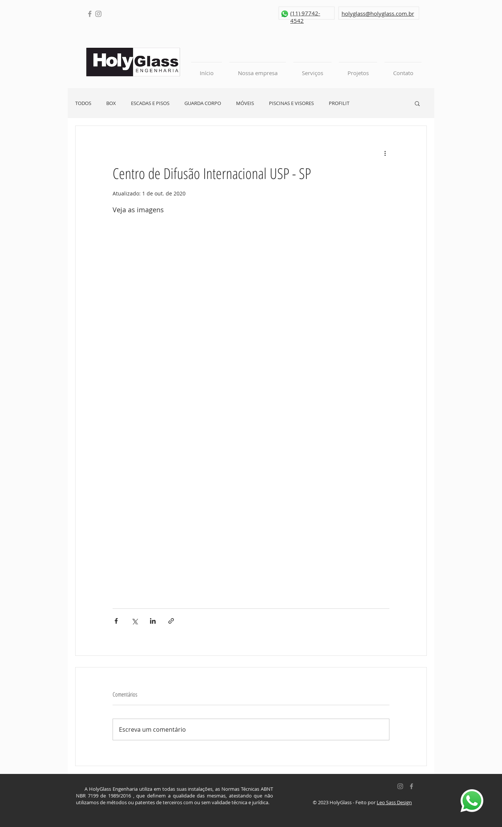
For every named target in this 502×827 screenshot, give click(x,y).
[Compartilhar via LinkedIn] (152, 620)
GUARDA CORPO (202, 103)
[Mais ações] (384, 152)
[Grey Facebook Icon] (411, 786)
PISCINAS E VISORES (291, 103)
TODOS (83, 103)
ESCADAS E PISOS (150, 103)
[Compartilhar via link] (171, 620)
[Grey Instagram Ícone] (400, 786)
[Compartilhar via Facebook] (116, 620)
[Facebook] (90, 14)
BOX (111, 103)
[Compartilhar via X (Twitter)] (134, 620)
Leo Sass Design (394, 802)
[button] (417, 103)
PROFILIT (339, 103)
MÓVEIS (245, 103)
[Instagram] (98, 14)
